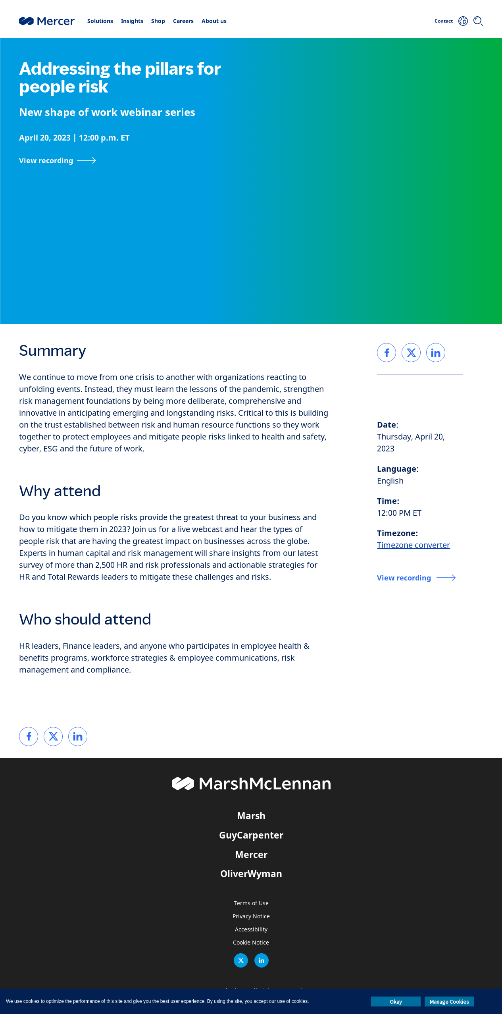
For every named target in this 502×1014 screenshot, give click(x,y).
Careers (183, 21)
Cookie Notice (251, 943)
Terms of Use (251, 903)
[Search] (478, 21)
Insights (132, 21)
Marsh (251, 815)
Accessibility (251, 929)
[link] (28, 736)
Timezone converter (413, 545)
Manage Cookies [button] (449, 1001)
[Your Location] (463, 21)
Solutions (100, 21)
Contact (444, 20)
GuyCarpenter (251, 835)
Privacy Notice (251, 916)
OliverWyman (251, 873)
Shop (158, 21)
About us (214, 21)
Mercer (251, 854)
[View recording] (57, 160)
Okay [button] (396, 1001)
